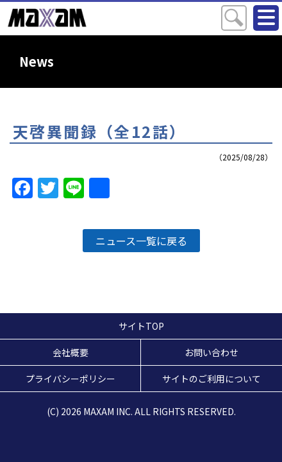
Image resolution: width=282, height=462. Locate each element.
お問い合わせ (211, 352)
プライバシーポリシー (70, 378)
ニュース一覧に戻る (141, 240)
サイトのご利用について (211, 378)
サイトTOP (141, 326)
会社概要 (70, 352)
